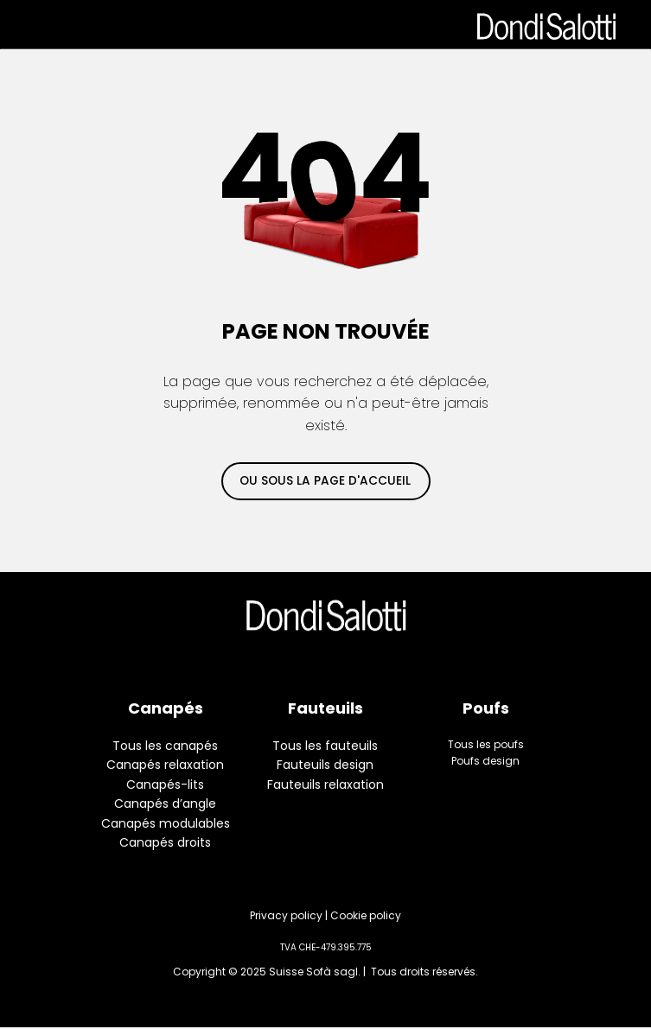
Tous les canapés (165, 745)
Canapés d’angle (165, 803)
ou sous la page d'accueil (325, 481)
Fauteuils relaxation (325, 784)
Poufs (486, 708)
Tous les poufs (486, 744)
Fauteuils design (325, 764)
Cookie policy (365, 915)
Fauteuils (325, 708)
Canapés (165, 708)
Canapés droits (165, 842)
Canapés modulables (165, 823)
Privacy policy (286, 915)
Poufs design (485, 760)
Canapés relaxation (165, 764)
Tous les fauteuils (325, 745)
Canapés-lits (165, 784)
